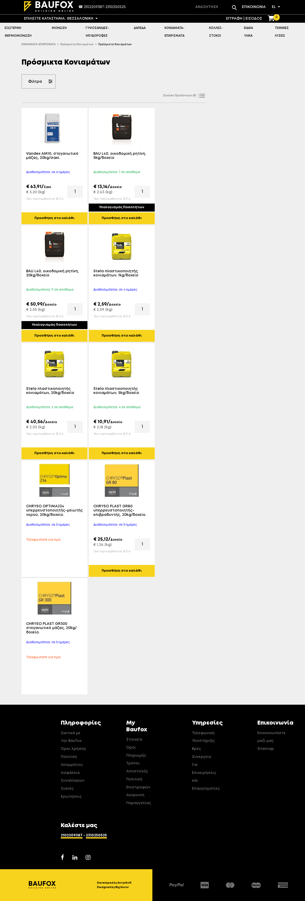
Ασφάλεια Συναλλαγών (72, 777)
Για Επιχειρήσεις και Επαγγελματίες (205, 776)
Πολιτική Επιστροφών (138, 783)
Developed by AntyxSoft (114, 883)
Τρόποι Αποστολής (137, 767)
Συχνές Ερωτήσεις (71, 792)
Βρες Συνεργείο (201, 753)
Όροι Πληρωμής (136, 751)
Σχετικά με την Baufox (71, 737)
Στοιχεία (134, 739)
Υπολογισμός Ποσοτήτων (121, 207)
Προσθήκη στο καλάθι (54, 218)
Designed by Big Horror (113, 887)
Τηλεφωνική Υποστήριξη (203, 737)
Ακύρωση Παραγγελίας (138, 799)
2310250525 (116, 7)
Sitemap (265, 749)
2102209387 (94, 7)
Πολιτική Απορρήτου (72, 761)
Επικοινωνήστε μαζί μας (270, 737)
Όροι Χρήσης (73, 749)
